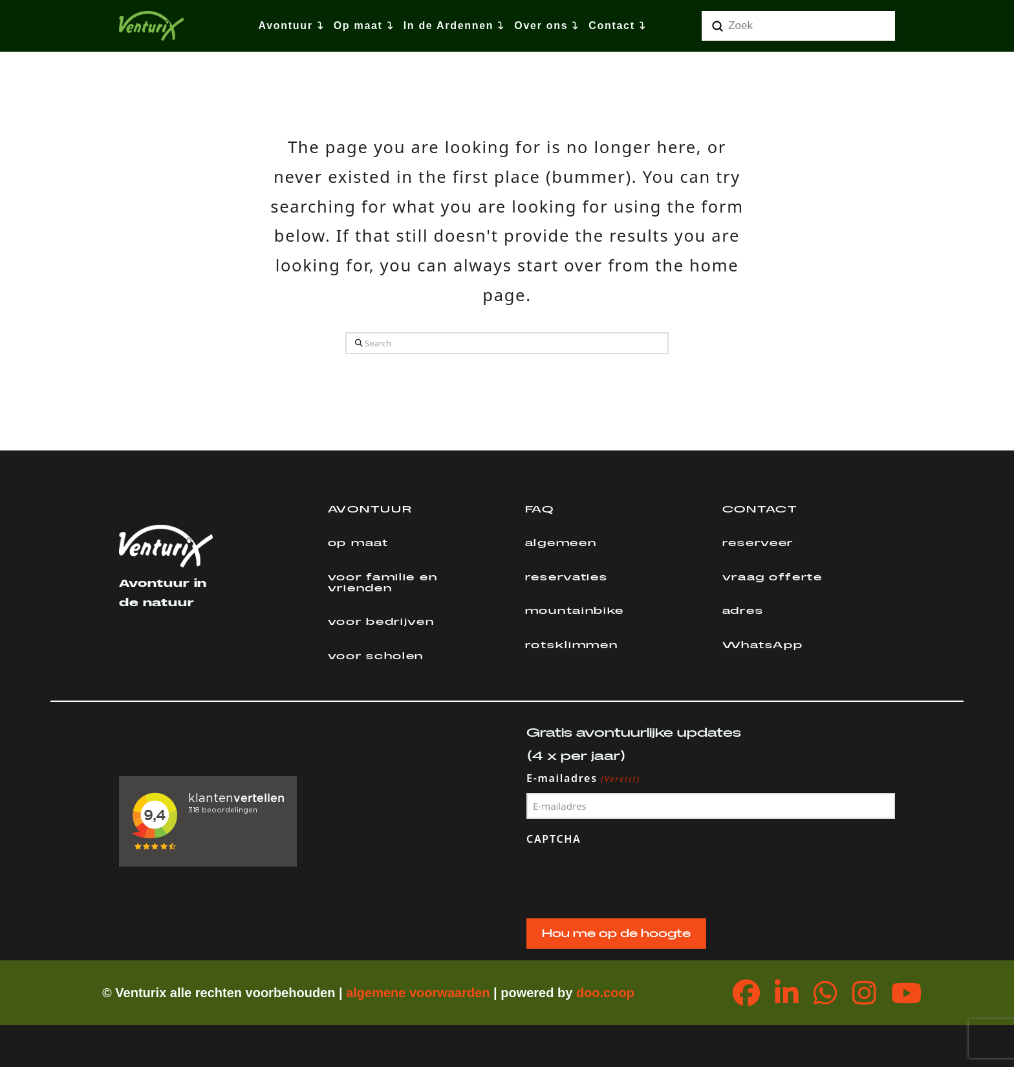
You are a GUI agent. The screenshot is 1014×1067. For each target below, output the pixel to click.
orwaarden (457, 993)
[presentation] (624, 879)
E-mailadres (583, 779)
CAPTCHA (553, 839)
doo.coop (605, 993)
